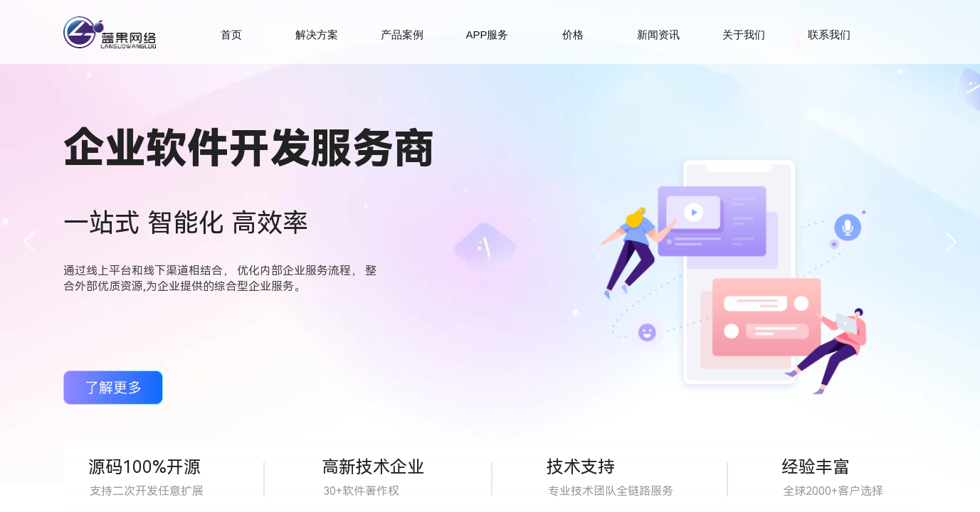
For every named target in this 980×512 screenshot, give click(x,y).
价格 (573, 34)
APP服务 (486, 34)
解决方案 (316, 34)
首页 (231, 34)
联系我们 (829, 34)
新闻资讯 (658, 34)
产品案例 (402, 34)
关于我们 (743, 34)
